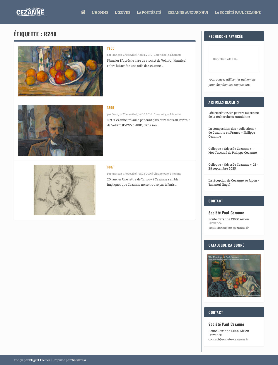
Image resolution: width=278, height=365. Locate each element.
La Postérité (149, 11)
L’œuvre (122, 11)
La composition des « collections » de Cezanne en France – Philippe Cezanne (232, 132)
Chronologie (161, 54)
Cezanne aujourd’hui (188, 11)
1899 (110, 107)
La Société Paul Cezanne (238, 11)
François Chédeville (124, 54)
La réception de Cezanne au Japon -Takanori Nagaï (233, 182)
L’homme (100, 11)
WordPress (78, 360)
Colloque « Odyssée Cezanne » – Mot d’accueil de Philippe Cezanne (232, 150)
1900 (111, 48)
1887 (110, 167)
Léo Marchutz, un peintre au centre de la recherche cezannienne (233, 114)
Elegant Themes (39, 360)
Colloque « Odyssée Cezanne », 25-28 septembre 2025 (233, 166)
